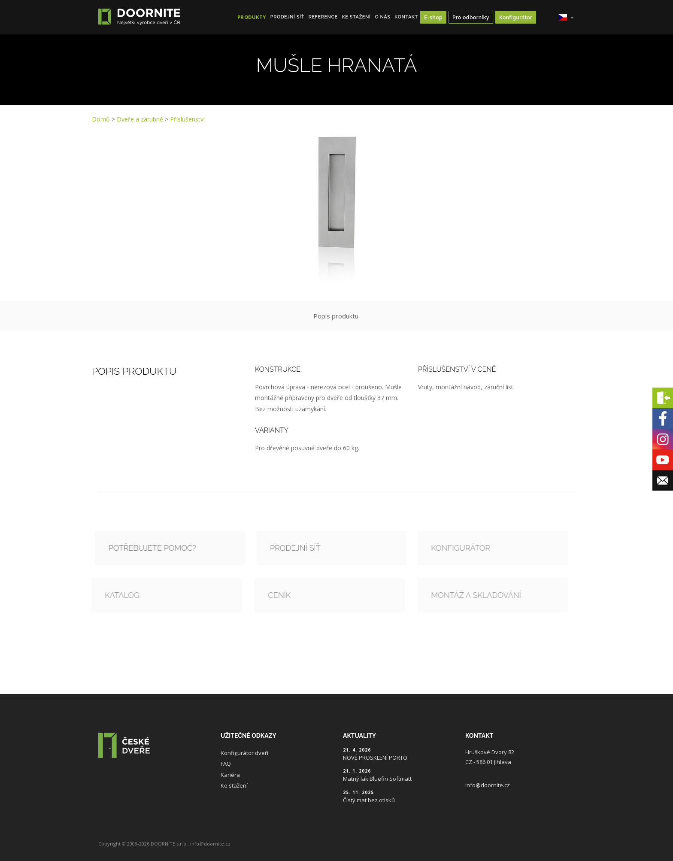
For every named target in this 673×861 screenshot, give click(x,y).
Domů (101, 119)
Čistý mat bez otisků (369, 800)
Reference (323, 17)
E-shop (433, 18)
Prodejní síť (287, 17)
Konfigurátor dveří (244, 753)
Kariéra (230, 775)
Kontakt (406, 17)
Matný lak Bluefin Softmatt (377, 778)
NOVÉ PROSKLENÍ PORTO (375, 757)
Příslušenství (187, 119)
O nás (382, 17)
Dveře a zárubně (140, 119)
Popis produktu (335, 316)
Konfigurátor (515, 18)
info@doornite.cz (487, 785)
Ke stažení (356, 17)
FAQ (226, 763)
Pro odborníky (470, 18)
